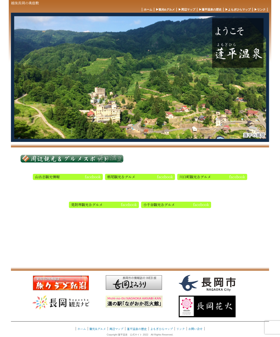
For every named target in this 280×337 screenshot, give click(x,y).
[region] (140, 77)
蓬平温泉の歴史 (137, 329)
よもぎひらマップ (161, 329)
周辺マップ (116, 329)
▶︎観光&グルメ (165, 9)
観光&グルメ (97, 329)
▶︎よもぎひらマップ (238, 9)
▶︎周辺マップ (186, 9)
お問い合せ (195, 329)
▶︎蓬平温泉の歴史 (210, 9)
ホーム (148, 9)
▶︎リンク (260, 9)
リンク (180, 329)
